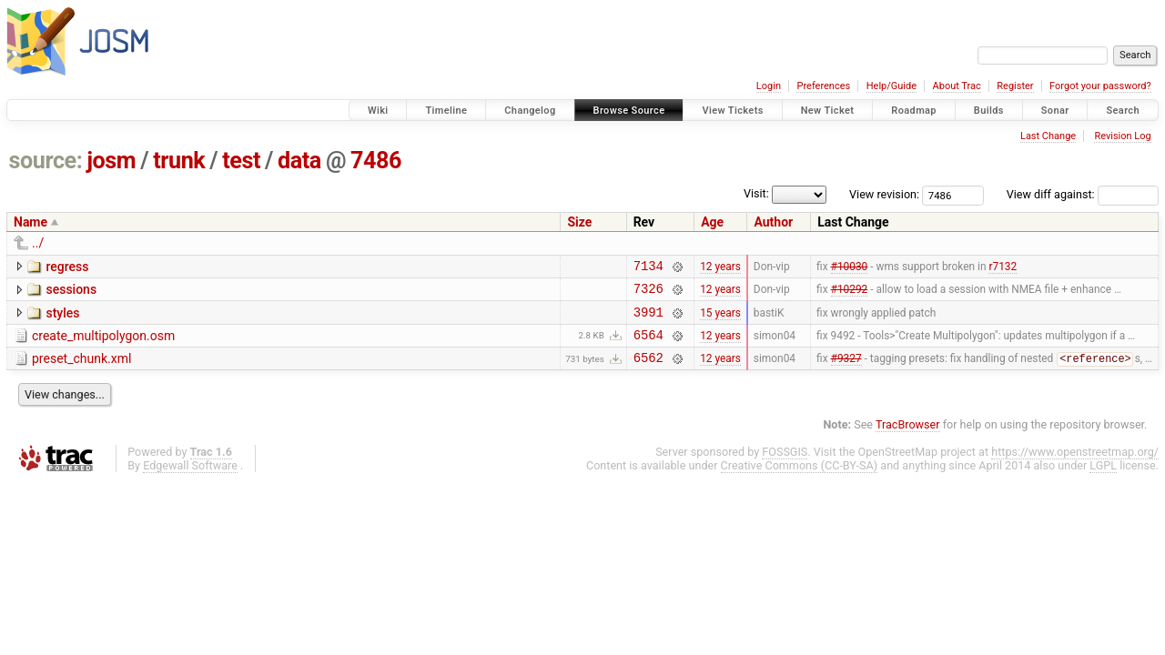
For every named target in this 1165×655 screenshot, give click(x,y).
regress (67, 266)
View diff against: (1083, 194)
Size (579, 222)
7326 (648, 293)
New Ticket (828, 110)
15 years (720, 319)
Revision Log (1122, 136)
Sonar (1055, 110)
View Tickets (732, 110)
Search (1123, 110)
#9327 (846, 372)
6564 (648, 345)
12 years (720, 267)
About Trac (957, 86)
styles (62, 318)
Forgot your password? (1100, 86)
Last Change (1048, 136)
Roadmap (914, 110)
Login (768, 86)
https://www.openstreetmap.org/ (1075, 465)
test (241, 160)
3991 (648, 319)
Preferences (823, 86)
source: (46, 160)
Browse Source (629, 110)
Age (712, 222)
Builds (989, 110)
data (299, 160)
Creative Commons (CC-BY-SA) (799, 479)
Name (30, 222)
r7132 (1002, 267)
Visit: (756, 193)
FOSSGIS (784, 465)
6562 (648, 370)
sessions (71, 292)
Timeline (446, 110)
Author (773, 222)
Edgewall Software (190, 479)
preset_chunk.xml (81, 369)
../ (38, 243)
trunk (179, 160)
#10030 (849, 267)
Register (1015, 86)
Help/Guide (891, 86)
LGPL (1103, 479)
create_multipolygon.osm (103, 344)
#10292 (849, 293)
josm (111, 160)
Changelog (529, 110)
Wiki (378, 110)
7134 (648, 268)
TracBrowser (908, 438)
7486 (375, 160)
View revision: (884, 194)
